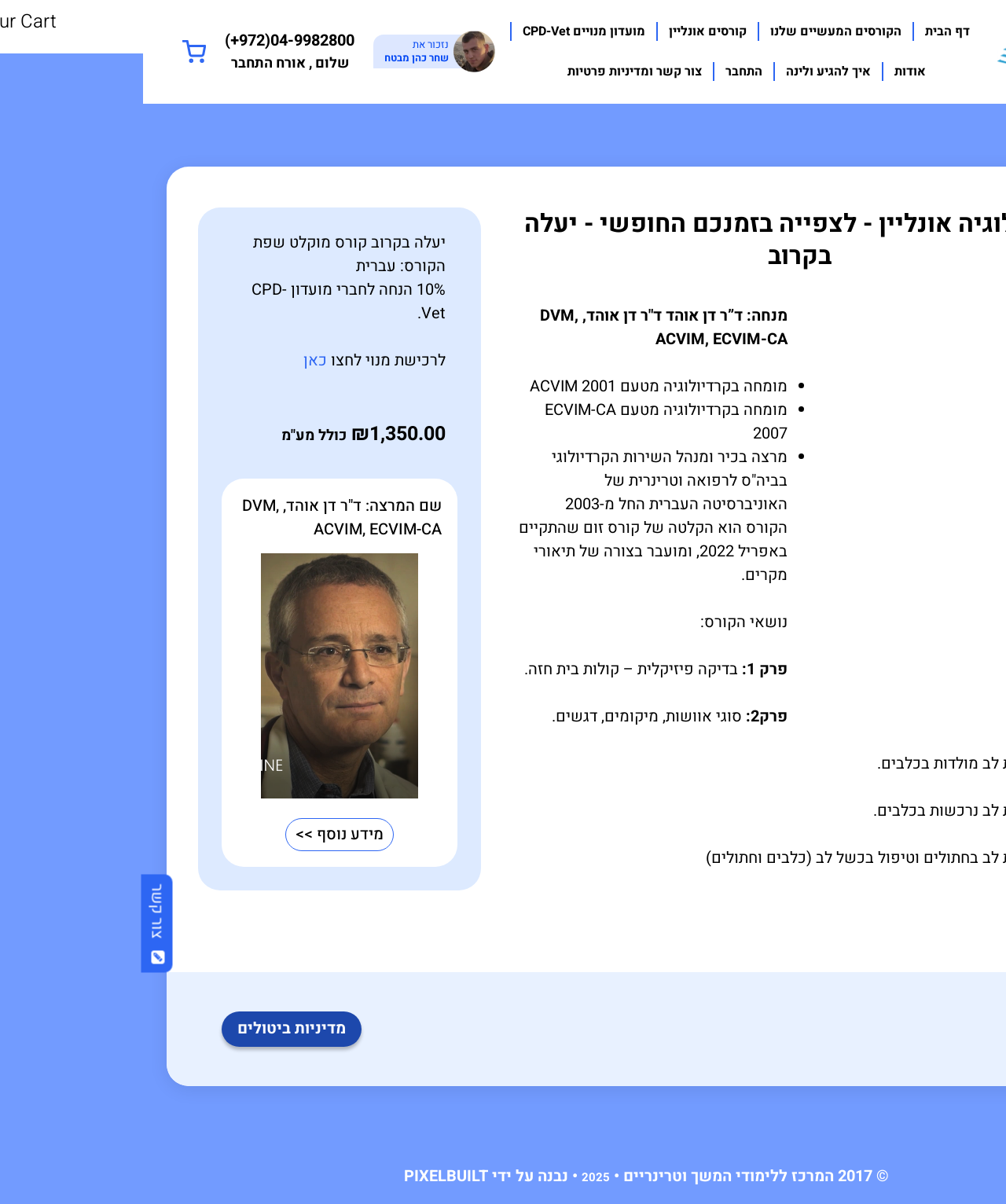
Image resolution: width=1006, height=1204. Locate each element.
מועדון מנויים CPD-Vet (441, 31)
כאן (172, 360)
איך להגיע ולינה (685, 71)
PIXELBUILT (303, 1176)
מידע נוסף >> (196, 834)
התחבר (600, 71)
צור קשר (14, 923)
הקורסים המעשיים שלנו (692, 31)
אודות (767, 71)
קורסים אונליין (565, 31)
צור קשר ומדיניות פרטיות (491, 71)
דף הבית (804, 31)
